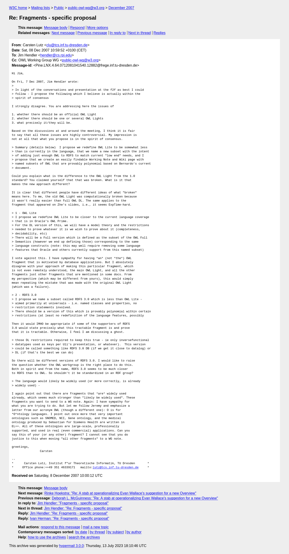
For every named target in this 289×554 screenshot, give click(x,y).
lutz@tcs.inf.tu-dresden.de (116, 468)
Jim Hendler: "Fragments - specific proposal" (72, 503)
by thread (97, 532)
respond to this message (60, 527)
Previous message (92, 33)
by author (134, 532)
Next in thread (139, 33)
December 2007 (121, 8)
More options (97, 28)
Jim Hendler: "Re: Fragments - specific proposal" (83, 508)
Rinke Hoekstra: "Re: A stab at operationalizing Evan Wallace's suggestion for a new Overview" (120, 493)
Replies (159, 33)
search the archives (84, 537)
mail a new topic (96, 527)
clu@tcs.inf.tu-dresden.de (66, 45)
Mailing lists (40, 8)
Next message (63, 33)
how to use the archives (47, 537)
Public (59, 8)
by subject (115, 532)
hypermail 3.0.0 (71, 546)
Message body (56, 28)
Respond (77, 28)
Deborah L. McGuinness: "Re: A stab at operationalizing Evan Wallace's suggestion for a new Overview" (135, 498)
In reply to (118, 33)
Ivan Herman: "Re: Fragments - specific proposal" (69, 518)
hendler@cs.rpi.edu (56, 55)
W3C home (18, 8)
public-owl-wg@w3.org (86, 8)
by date (81, 532)
